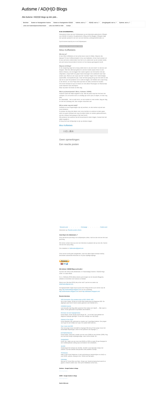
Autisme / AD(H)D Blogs (44, 9)
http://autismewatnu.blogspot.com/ (69, 291)
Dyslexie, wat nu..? (124, 22)
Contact (68, 25)
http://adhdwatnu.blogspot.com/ (91, 291)
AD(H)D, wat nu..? (94, 22)
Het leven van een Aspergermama (70, 313)
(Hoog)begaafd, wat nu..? (109, 22)
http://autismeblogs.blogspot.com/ (71, 289)
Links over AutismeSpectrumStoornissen (34, 25)
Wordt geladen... (64, 371)
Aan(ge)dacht (64, 339)
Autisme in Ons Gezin (67, 319)
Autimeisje (64, 359)
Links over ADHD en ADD (56, 25)
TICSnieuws (64, 353)
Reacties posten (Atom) (74, 230)
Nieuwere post (64, 227)
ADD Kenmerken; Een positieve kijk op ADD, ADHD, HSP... (77, 299)
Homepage (84, 227)
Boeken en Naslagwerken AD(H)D (63, 22)
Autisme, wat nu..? (81, 22)
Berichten (26, 22)
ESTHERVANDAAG (66, 333)
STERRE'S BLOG (66, 306)
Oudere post (103, 227)
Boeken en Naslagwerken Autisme (41, 22)
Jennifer (63, 346)
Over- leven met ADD (67, 326)
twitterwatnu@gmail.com (76, 248)
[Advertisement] (83, 209)
